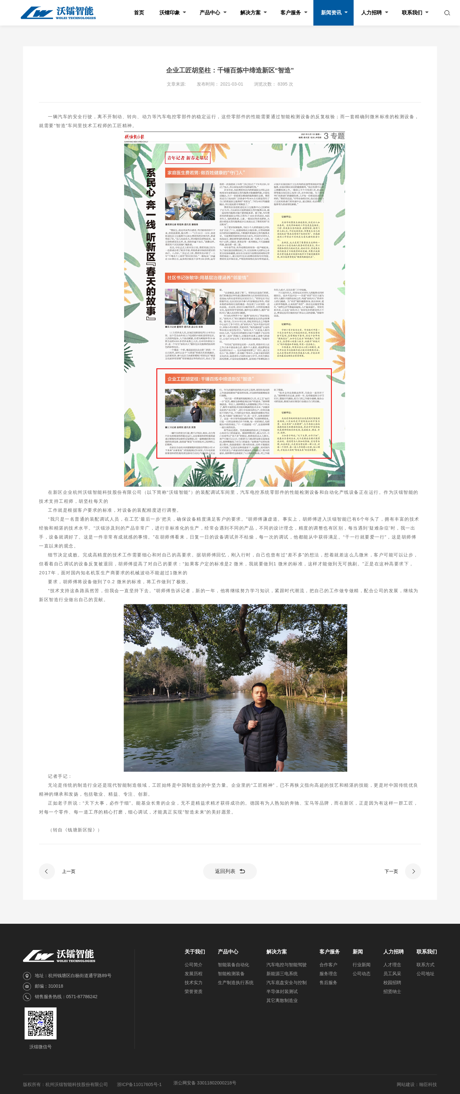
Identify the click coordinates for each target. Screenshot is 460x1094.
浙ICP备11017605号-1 (139, 1084)
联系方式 (425, 964)
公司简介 (194, 964)
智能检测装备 (231, 973)
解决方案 (276, 951)
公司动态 (362, 973)
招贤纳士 (392, 991)
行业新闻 (362, 964)
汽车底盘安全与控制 (286, 982)
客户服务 (329, 951)
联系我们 (427, 951)
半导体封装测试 (282, 991)
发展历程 (194, 973)
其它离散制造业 (282, 1000)
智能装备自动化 (233, 964)
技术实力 (194, 982)
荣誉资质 (194, 991)
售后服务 (328, 982)
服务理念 (328, 973)
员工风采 (392, 973)
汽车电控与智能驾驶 (286, 964)
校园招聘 (392, 982)
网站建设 (406, 1084)
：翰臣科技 (426, 1084)
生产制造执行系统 (236, 982)
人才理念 (392, 964)
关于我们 (195, 951)
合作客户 (328, 964)
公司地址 (425, 973)
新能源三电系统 (282, 973)
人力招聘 (393, 951)
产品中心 (228, 951)
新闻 (358, 951)
